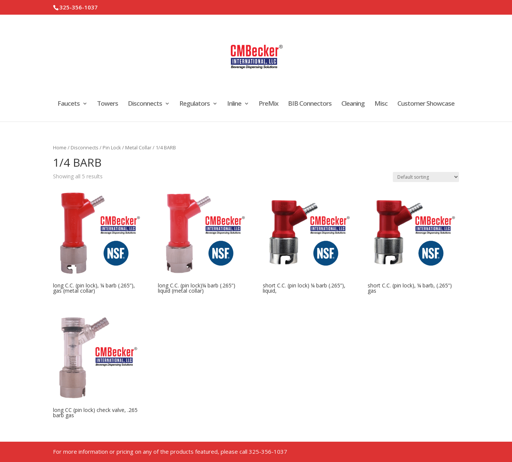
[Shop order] (426, 177)
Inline (234, 104)
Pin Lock (112, 147)
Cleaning (353, 104)
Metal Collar (138, 147)
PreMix (268, 104)
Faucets (69, 104)
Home (60, 147)
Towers (107, 104)
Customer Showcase (425, 104)
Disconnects (145, 104)
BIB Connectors (310, 104)
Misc (381, 104)
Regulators (194, 104)
